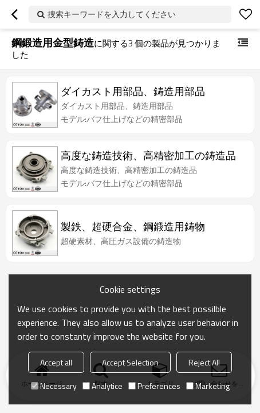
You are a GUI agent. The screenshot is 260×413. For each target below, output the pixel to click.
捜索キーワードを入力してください (112, 14)
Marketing (208, 386)
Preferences (154, 386)
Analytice (102, 386)
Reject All (204, 362)
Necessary (54, 386)
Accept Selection (130, 362)
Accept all (56, 362)
